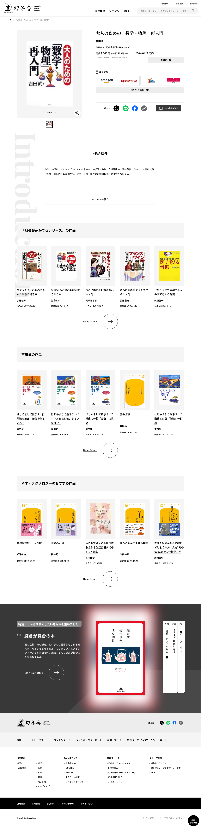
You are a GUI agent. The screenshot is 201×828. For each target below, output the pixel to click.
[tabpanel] (81, 657)
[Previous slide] (44, 112)
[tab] (166, 657)
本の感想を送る (171, 108)
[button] (49, 124)
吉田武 (99, 41)
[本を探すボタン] (193, 11)
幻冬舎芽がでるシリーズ (118, 47)
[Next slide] (55, 112)
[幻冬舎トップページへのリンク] (23, 11)
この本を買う (102, 199)
